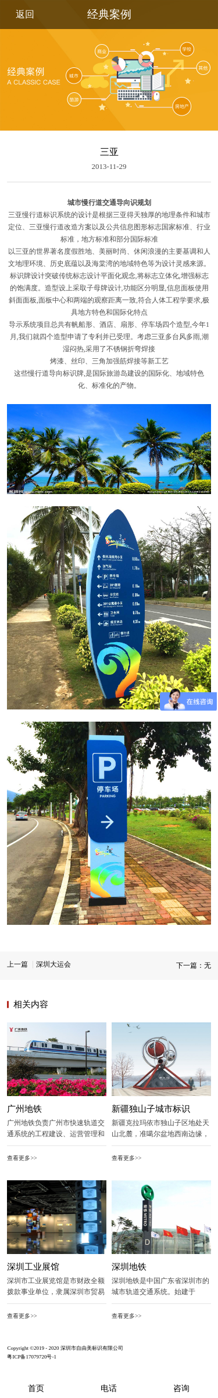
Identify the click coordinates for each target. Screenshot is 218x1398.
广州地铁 (24, 1109)
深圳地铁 (129, 1266)
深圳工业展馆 (33, 1266)
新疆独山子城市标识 (151, 1109)
